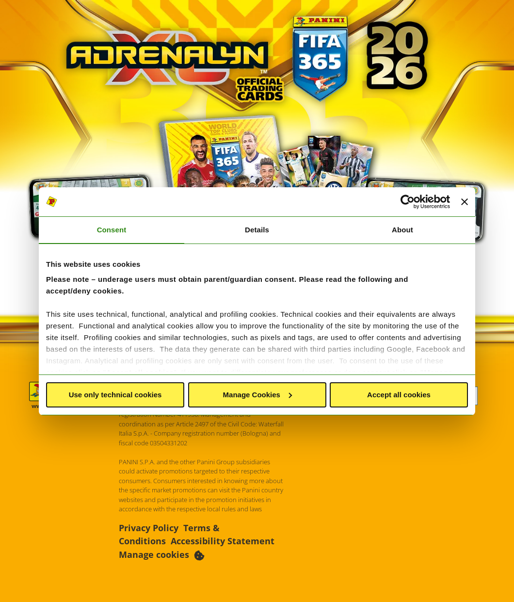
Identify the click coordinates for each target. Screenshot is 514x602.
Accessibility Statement (222, 541)
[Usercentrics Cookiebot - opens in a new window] (407, 202)
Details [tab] (257, 230)
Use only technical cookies (115, 394)
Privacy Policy (148, 528)
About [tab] (402, 230)
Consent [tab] (112, 230)
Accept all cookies (399, 394)
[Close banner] (464, 201)
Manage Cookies (257, 394)
